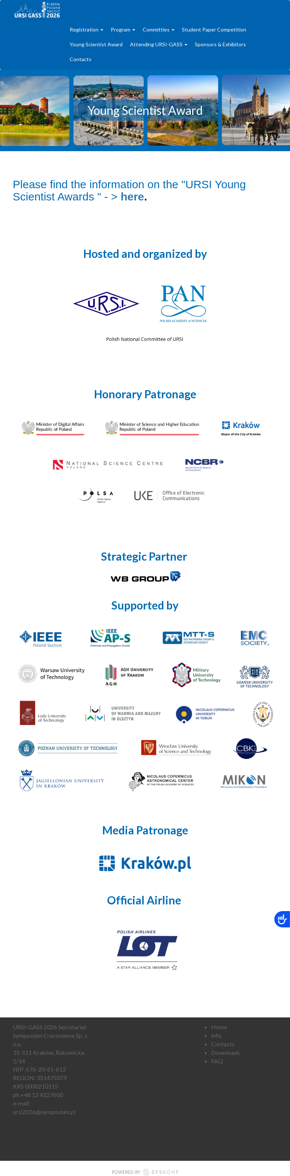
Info (216, 1035)
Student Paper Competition (214, 29)
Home (219, 1026)
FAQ (217, 1060)
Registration (86, 29)
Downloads (225, 1052)
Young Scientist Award (96, 44)
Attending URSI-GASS (158, 44)
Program (123, 29)
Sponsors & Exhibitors (220, 44)
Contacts (80, 59)
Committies (158, 29)
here (132, 196)
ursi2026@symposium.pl (44, 1111)
